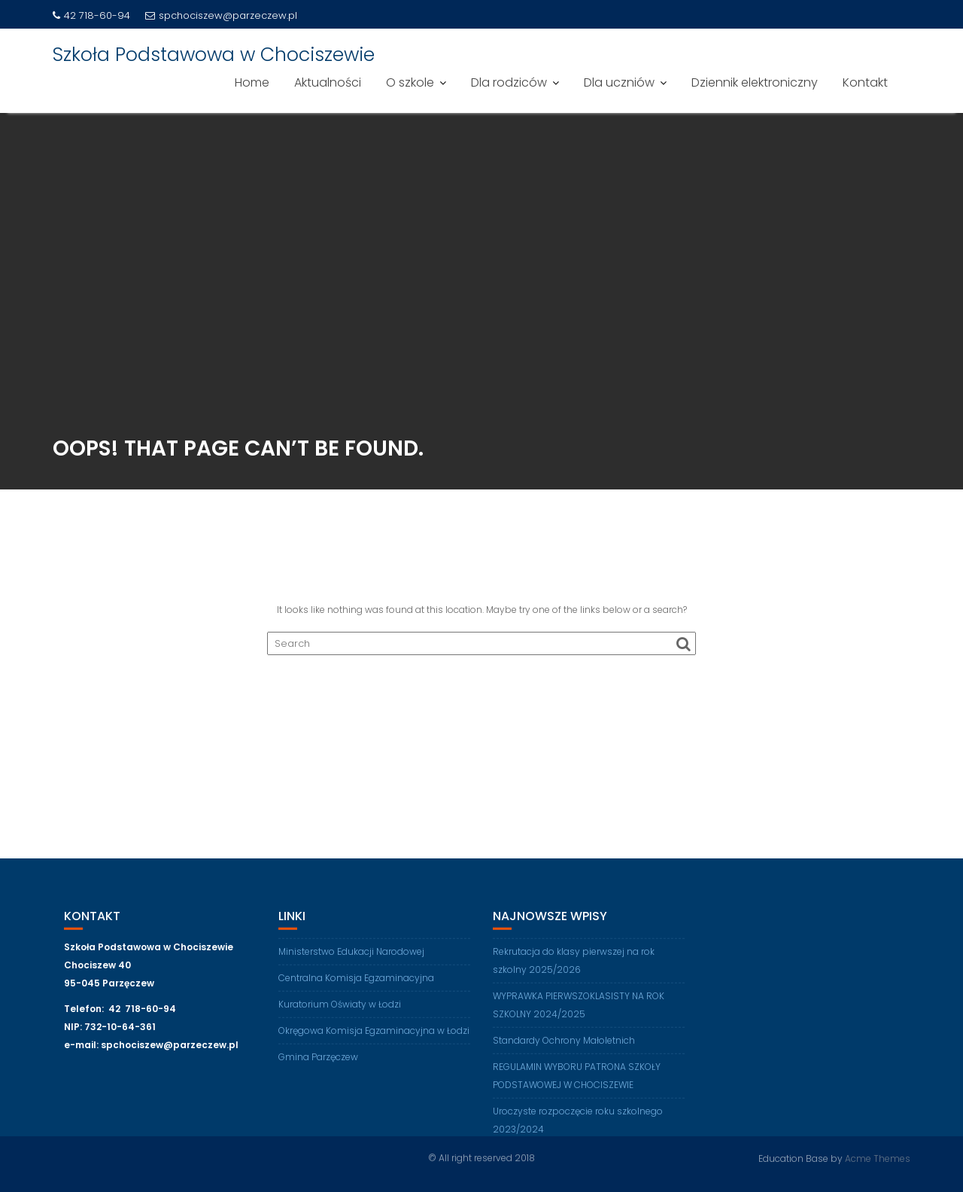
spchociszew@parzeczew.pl (221, 15)
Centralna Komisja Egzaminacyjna (356, 983)
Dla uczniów (619, 82)
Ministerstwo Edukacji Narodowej (351, 957)
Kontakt (865, 82)
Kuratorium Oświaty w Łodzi (339, 1010)
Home (252, 82)
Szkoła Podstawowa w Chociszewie (214, 54)
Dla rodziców (509, 82)
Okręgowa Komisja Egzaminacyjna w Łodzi (373, 1036)
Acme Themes (877, 1157)
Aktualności (327, 82)
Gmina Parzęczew (318, 1062)
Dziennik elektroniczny (754, 82)
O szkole (410, 82)
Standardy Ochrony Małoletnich (564, 1046)
